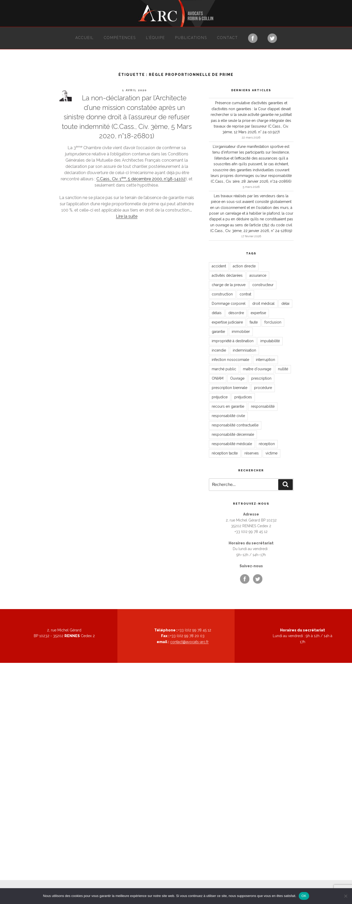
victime (271, 453)
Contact (227, 38)
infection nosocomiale (230, 360)
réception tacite (225, 453)
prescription (261, 378)
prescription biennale (229, 388)
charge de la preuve (228, 285)
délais (217, 313)
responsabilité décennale (233, 434)
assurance (257, 275)
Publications (191, 38)
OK (303, 896)
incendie (219, 350)
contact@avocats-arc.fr (189, 642)
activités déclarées (227, 275)
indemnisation (244, 350)
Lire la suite (126, 216)
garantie (218, 331)
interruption (265, 360)
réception (267, 444)
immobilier (241, 331)
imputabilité (270, 341)
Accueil (84, 38)
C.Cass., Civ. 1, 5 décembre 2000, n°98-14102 (140, 178)
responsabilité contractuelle (235, 425)
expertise (258, 313)
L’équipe (155, 38)
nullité (283, 369)
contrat (245, 294)
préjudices (243, 397)
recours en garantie (228, 406)
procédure (263, 388)
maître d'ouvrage (257, 369)
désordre (236, 313)
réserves (251, 453)
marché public (224, 369)
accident (219, 266)
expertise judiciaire (227, 322)
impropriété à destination (233, 341)
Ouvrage (237, 378)
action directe (244, 266)
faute (254, 322)
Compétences (120, 38)
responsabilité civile (228, 416)
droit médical (263, 303)
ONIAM (217, 378)
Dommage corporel (228, 303)
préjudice (220, 397)
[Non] (345, 896)
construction (222, 294)
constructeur (263, 285)
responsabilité (263, 406)
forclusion (272, 322)
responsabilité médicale (232, 444)
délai (285, 303)
